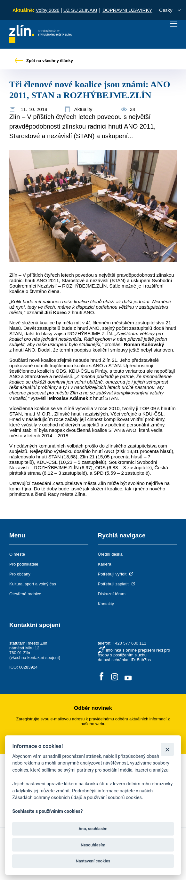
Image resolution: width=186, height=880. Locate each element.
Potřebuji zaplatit (117, 584)
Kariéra (104, 564)
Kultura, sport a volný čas (32, 584)
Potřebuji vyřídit (116, 574)
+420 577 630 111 (129, 643)
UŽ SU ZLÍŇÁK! (80, 10)
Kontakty (106, 603)
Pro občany (19, 574)
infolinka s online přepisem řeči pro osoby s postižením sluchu (134, 652)
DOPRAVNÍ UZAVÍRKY (127, 10)
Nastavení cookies (93, 861)
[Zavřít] (167, 749)
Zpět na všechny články (44, 60)
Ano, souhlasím (93, 828)
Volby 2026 (47, 10)
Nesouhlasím (93, 845)
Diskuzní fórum (112, 593)
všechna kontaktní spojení (35, 657)
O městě (17, 554)
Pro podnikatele (23, 564)
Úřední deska (110, 554)
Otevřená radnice (25, 593)
